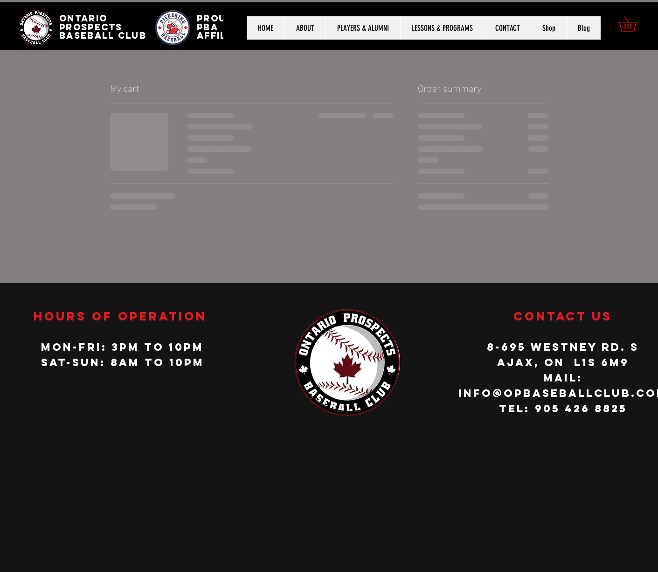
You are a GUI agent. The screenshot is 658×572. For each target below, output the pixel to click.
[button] (634, 24)
